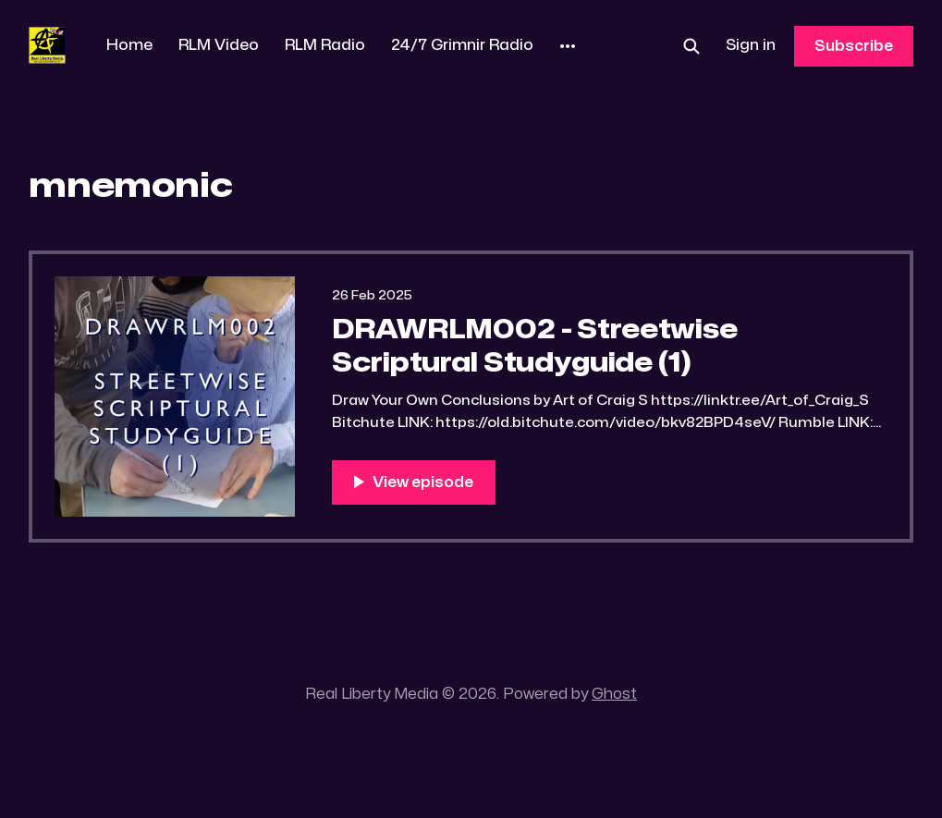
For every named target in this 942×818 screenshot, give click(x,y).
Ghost (614, 694)
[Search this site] (691, 46)
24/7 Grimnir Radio (462, 45)
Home (129, 45)
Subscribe (853, 46)
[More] (567, 46)
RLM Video (218, 45)
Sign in (751, 45)
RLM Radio (325, 45)
